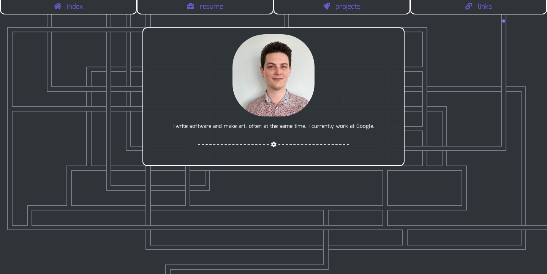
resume (205, 7)
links (478, 7)
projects (341, 7)
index (68, 7)
